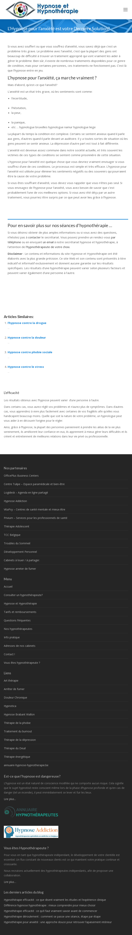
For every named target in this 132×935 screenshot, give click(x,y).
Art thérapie (11, 680)
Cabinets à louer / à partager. (22, 560)
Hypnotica (10, 706)
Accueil (8, 586)
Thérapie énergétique (17, 756)
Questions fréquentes (17, 620)
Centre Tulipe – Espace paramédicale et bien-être (34, 484)
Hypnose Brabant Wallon (19, 714)
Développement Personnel (20, 552)
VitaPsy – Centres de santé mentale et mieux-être (34, 509)
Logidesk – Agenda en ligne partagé (26, 492)
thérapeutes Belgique (22, 202)
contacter (35, 237)
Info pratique (12, 637)
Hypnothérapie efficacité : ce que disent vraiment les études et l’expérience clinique (55, 900)
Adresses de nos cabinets (19, 646)
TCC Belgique (12, 535)
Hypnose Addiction (15, 501)
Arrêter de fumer (14, 689)
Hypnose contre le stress (26, 367)
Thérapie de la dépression (20, 740)
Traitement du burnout (18, 731)
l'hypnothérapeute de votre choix (48, 247)
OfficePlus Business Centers (21, 475)
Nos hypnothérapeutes (18, 629)
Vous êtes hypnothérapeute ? (22, 662)
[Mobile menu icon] (125, 9)
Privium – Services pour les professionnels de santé (35, 518)
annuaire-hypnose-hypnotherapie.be (26, 765)
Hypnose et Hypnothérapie (20, 603)
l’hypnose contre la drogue (27, 323)
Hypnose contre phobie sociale (30, 352)
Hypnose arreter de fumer (20, 568)
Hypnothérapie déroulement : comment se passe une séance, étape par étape (52, 916)
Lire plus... (10, 799)
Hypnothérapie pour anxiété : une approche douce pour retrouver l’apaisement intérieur (58, 922)
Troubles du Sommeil (17, 543)
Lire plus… (10, 882)
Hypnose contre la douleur (27, 337)
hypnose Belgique (20, 302)
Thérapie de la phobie (17, 723)
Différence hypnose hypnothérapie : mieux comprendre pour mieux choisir (49, 905)
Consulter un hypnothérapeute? (23, 595)
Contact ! (9, 654)
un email (48, 242)
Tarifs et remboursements (20, 612)
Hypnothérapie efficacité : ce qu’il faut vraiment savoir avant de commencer (50, 911)
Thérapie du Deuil (15, 748)
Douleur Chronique (15, 697)
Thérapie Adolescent (16, 526)
